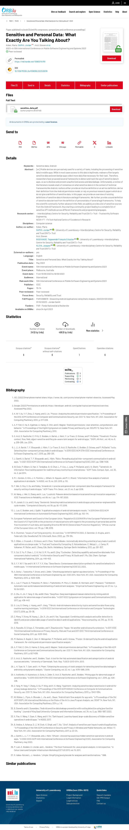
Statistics (108, 11)
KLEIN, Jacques (44, 245)
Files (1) (14, 85)
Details (48, 85)
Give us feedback (58, 11)
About (124, 11)
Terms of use (28, 827)
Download (111, 58)
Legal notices (73, 801)
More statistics (92, 330)
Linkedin (109, 147)
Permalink (79, 147)
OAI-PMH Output (104, 798)
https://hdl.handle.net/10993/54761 (30, 61)
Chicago (62, 147)
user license (51, 122)
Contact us (102, 803)
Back (11, 21)
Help (117, 11)
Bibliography (85, 85)
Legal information (74, 798)
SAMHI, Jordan (44, 230)
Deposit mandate (105, 795)
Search (40, 801)
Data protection (74, 803)
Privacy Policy (44, 827)
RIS (20, 147)
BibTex (34, 147)
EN (125, 3)
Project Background (75, 795)
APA (48, 147)
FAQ (99, 801)
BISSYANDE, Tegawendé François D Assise (56, 239)
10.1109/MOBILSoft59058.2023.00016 (31, 71)
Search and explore (77, 11)
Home (17, 21)
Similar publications (109, 85)
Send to (31, 85)
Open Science (94, 11)
